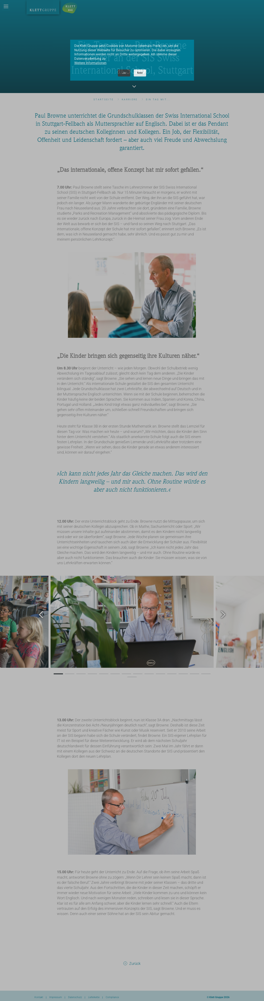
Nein (140, 72)
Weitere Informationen (90, 63)
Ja (124, 72)
